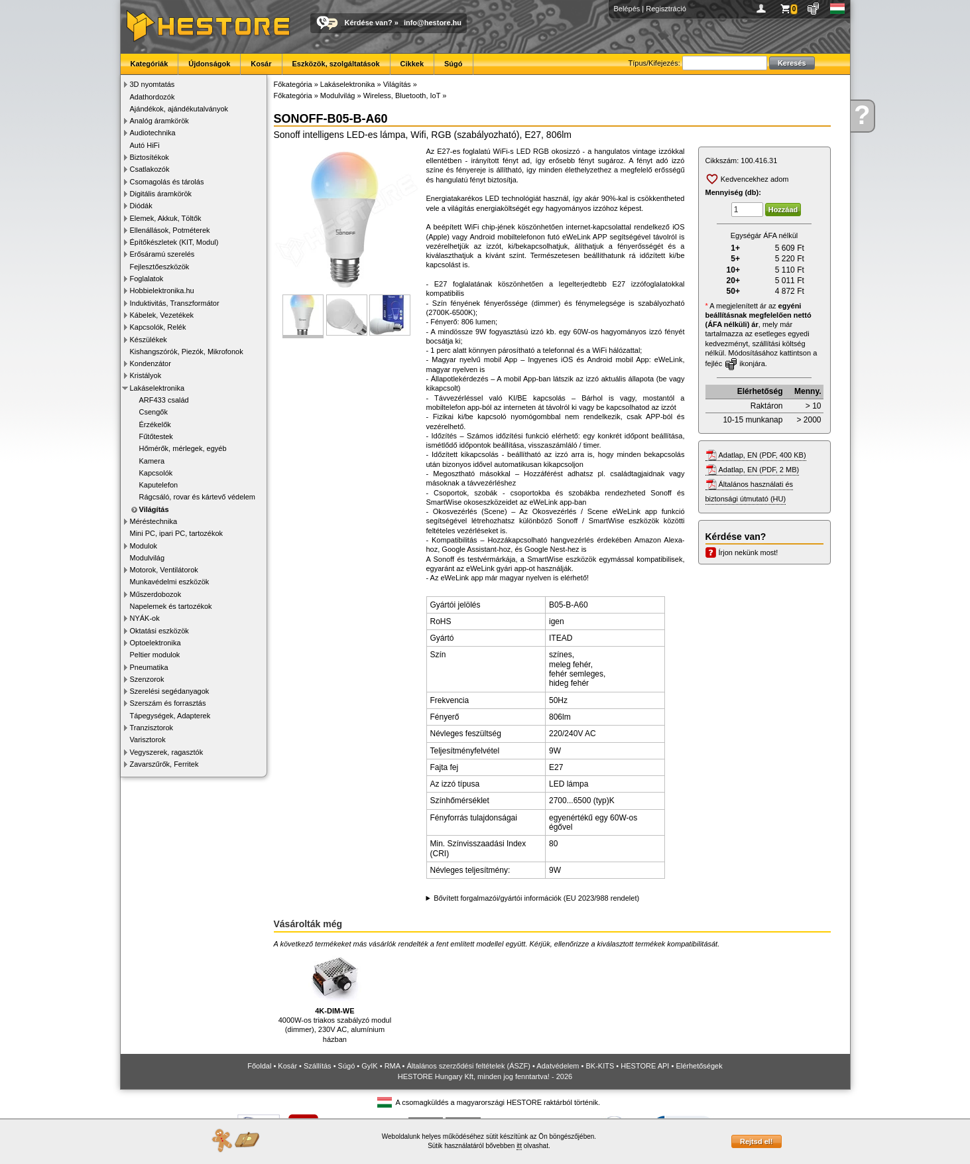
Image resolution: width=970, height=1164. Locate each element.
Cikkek (412, 64)
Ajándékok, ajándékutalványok (179, 109)
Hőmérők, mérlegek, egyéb (183, 448)
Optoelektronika (155, 643)
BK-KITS (600, 1066)
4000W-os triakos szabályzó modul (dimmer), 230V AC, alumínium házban (334, 996)
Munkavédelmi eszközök (170, 582)
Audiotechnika (153, 133)
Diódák (141, 206)
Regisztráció (666, 9)
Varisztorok (148, 740)
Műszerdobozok (156, 594)
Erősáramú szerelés (162, 254)
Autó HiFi (145, 145)
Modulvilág (147, 558)
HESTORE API (645, 1066)
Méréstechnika (154, 521)
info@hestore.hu (432, 23)
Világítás (154, 509)
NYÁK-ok (145, 618)
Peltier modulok (155, 655)
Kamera (152, 461)
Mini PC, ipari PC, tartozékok (176, 533)
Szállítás (318, 1066)
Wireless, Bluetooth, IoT (402, 95)
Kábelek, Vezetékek (162, 315)
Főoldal (259, 1066)
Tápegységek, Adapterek (170, 716)
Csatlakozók (150, 169)
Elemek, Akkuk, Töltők (166, 218)
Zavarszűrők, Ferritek (164, 764)
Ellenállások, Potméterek (170, 230)
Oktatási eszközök (159, 631)
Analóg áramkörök (159, 121)
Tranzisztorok (152, 728)
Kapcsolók (156, 473)
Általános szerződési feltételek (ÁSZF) (468, 1066)
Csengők (153, 412)
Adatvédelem (557, 1066)
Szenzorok (147, 679)
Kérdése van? (369, 23)
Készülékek (148, 340)
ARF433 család (164, 400)
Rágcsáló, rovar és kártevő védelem (197, 497)
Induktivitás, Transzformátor (174, 303)
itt (519, 1145)
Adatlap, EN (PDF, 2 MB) (759, 470)
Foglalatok (147, 279)
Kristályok (146, 375)
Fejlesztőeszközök (160, 267)
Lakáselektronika (157, 388)
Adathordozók (152, 97)
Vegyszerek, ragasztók (167, 752)
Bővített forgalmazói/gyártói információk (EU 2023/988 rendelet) (536, 898)
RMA (392, 1066)
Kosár (261, 64)
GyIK (369, 1066)
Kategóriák (149, 64)
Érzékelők (155, 424)
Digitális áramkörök (161, 194)
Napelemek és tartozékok (171, 606)
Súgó (453, 64)
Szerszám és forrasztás (168, 703)
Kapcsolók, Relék (158, 327)
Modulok (144, 546)
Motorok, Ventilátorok (164, 570)
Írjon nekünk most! (748, 552)
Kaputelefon (158, 485)
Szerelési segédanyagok (170, 691)
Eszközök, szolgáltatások (336, 64)
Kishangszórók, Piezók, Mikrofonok (186, 352)
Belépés (627, 9)
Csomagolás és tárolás (167, 182)
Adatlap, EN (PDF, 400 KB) (762, 455)
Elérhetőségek (699, 1066)
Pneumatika (149, 667)
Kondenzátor (150, 363)
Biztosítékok (149, 157)
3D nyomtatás (152, 84)
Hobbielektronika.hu (162, 290)
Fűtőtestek (156, 436)
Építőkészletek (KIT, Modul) (174, 242)
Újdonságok (209, 64)
